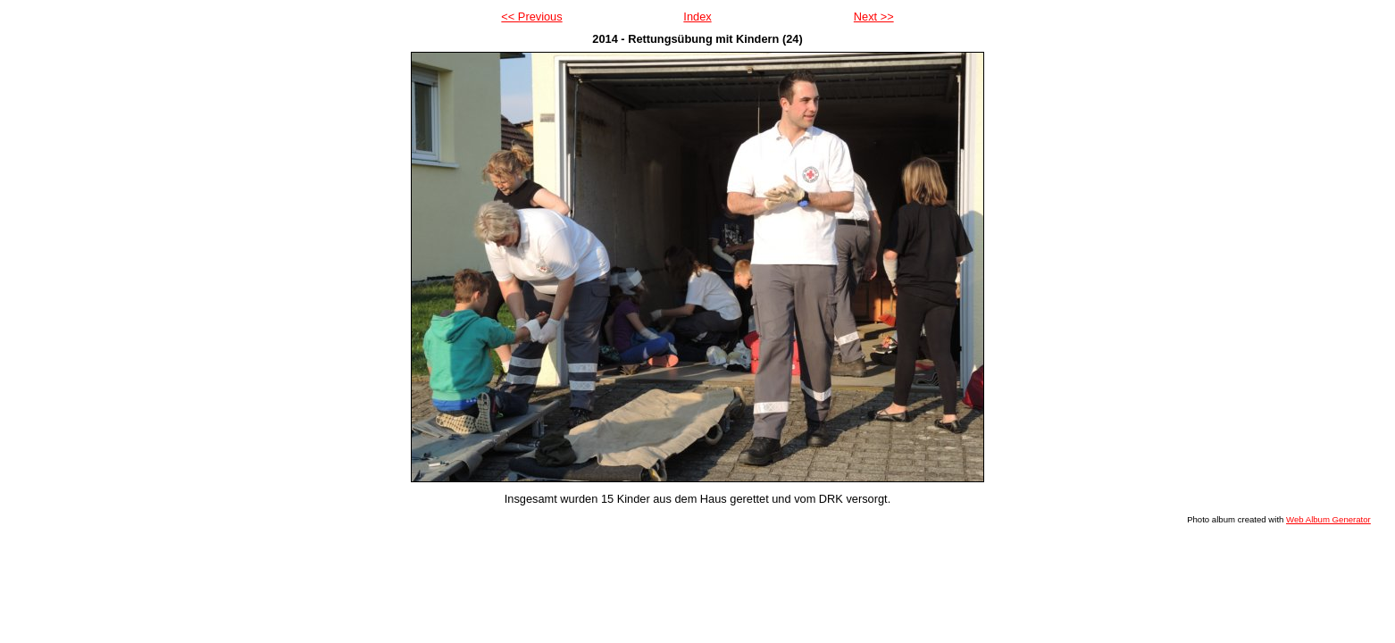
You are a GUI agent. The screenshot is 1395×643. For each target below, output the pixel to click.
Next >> (874, 16)
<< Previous (531, 16)
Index (697, 16)
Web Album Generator (1328, 519)
